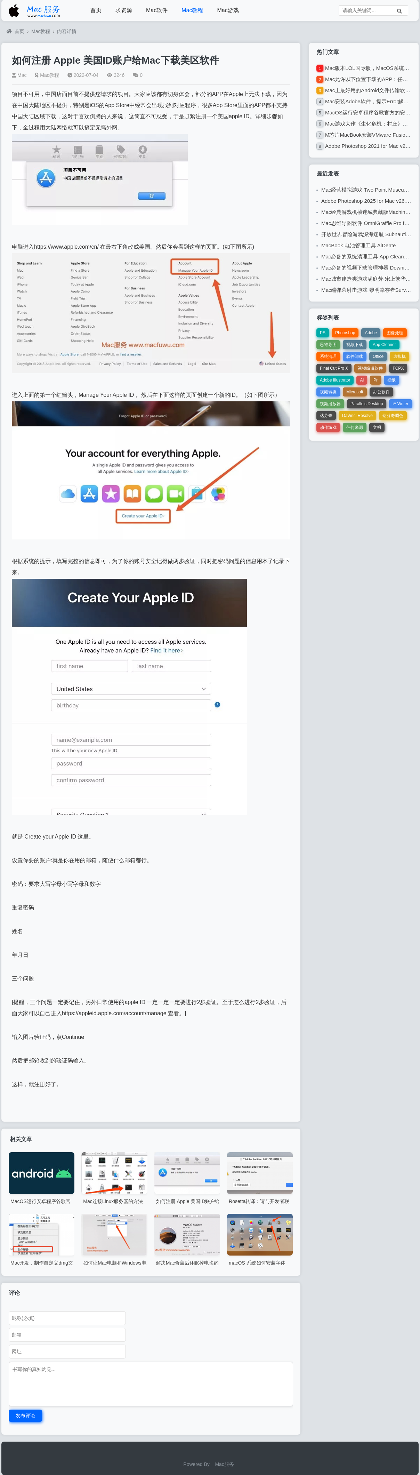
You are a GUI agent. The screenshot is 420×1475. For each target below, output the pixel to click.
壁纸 (391, 380)
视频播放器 (330, 403)
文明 (377, 427)
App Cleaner (384, 344)
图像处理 (395, 332)
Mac (19, 75)
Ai (362, 380)
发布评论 (25, 1415)
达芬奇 (326, 415)
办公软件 (381, 392)
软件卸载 (354, 356)
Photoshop (345, 332)
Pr (375, 380)
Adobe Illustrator (335, 380)
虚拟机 (399, 356)
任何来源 (354, 427)
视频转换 (328, 392)
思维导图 (328, 344)
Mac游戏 (228, 10)
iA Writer (400, 403)
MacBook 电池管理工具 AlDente (358, 245)
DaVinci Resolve (357, 415)
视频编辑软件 (370, 368)
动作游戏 (328, 427)
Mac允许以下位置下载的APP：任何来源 (371, 79)
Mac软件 (157, 10)
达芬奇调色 (392, 415)
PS (322, 332)
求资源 (123, 10)
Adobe (371, 332)
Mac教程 (192, 10)
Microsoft (354, 392)
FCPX (398, 368)
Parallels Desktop (366, 403)
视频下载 (354, 344)
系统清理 (328, 356)
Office (378, 356)
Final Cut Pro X (334, 368)
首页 (96, 10)
